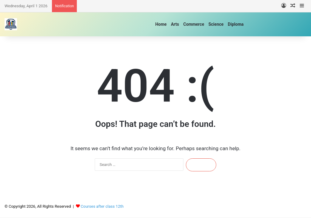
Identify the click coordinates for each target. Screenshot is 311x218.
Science (216, 24)
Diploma (236, 24)
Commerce (193, 24)
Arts (175, 24)
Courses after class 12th (102, 206)
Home (160, 24)
